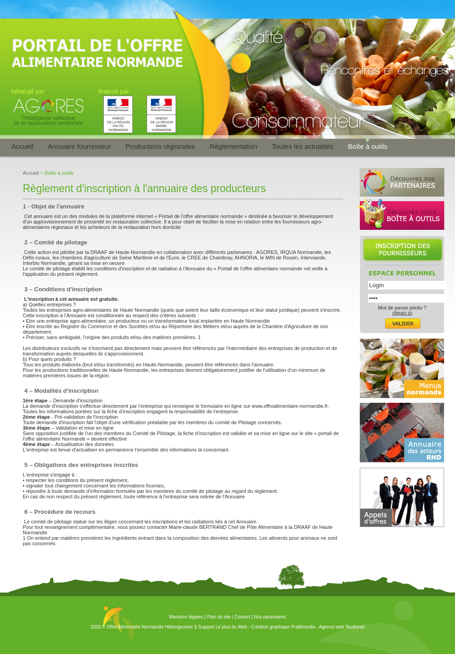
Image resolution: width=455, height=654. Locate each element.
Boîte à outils (368, 146)
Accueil (22, 146)
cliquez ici (402, 312)
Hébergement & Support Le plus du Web (206, 626)
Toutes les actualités (302, 146)
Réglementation (233, 146)
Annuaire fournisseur (79, 146)
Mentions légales (186, 616)
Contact (242, 616)
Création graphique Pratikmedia (283, 626)
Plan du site (219, 616)
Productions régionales (160, 146)
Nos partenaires (270, 616)
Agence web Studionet (341, 626)
